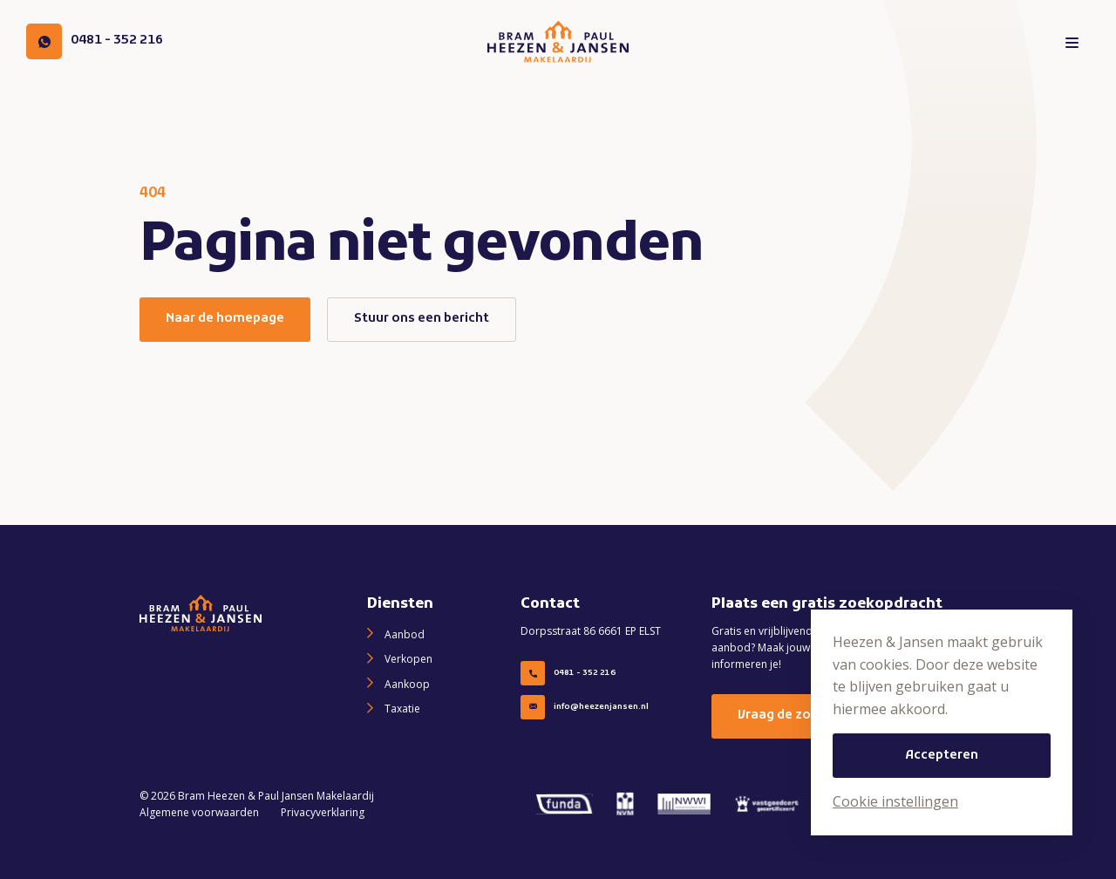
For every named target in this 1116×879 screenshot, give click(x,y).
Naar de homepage (225, 318)
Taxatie (402, 708)
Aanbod (404, 634)
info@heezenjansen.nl (585, 707)
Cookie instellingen (895, 801)
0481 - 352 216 (568, 673)
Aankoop (407, 684)
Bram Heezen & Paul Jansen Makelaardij (276, 795)
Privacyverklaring (322, 812)
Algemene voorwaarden (199, 812)
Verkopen (408, 658)
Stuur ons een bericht (421, 318)
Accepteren (941, 755)
